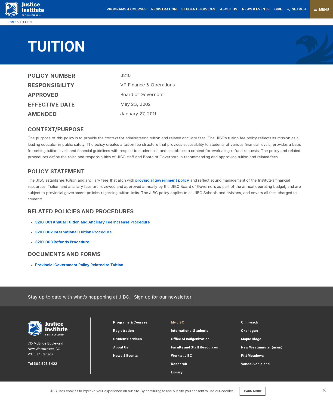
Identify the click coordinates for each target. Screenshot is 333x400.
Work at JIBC (181, 355)
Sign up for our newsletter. (163, 297)
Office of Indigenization (190, 339)
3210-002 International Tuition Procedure (73, 232)
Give (278, 9)
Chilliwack (249, 322)
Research (179, 364)
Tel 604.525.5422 (42, 364)
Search (296, 9)
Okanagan (249, 331)
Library (176, 372)
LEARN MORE (252, 391)
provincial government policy (162, 180)
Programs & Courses (127, 9)
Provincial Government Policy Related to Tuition (79, 265)
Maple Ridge (251, 339)
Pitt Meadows (252, 355)
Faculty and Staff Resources (194, 347)
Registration (164, 9)
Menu (324, 9)
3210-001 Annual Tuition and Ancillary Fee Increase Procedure (92, 222)
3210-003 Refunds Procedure (62, 242)
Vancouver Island (255, 364)
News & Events (256, 9)
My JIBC (177, 322)
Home (11, 22)
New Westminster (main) (261, 347)
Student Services (198, 9)
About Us (228, 9)
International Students (190, 331)
